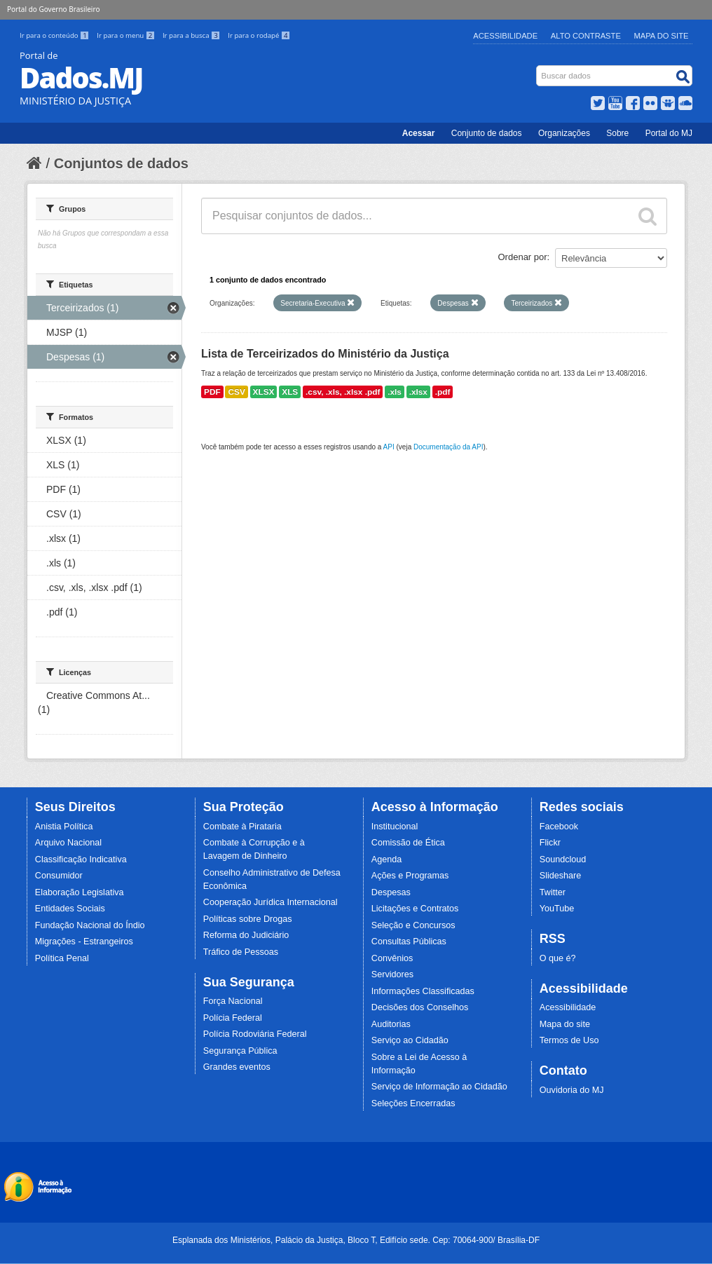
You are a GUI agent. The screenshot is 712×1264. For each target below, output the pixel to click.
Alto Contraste (586, 36)
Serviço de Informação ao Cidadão (439, 1087)
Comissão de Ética (408, 843)
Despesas (391, 892)
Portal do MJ (668, 133)
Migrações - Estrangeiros (84, 941)
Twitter (553, 892)
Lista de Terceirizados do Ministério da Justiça (325, 354)
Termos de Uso (569, 1040)
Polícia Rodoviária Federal (255, 1034)
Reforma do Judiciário (246, 935)
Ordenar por (522, 257)
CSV (236, 392)
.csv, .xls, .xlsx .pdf (343, 392)
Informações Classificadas (422, 991)
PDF (212, 392)
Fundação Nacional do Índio (90, 925)
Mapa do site (565, 1024)
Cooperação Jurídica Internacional (270, 902)
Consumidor (59, 876)
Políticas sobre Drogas (247, 919)
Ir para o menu (127, 35)
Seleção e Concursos (413, 925)
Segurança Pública (240, 1051)
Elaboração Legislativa (79, 892)
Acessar (418, 133)
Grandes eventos (237, 1067)
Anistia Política (64, 826)
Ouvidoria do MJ (572, 1090)
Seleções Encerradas (413, 1103)
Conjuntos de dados (121, 163)
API (389, 447)
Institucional (394, 826)
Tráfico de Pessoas (240, 952)
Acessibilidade (505, 36)
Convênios (392, 958)
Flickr (550, 843)
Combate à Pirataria (242, 826)
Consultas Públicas (408, 941)
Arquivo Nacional (68, 843)
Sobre (617, 133)
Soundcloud (563, 859)
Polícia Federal (232, 1018)
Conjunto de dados (486, 133)
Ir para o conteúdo (55, 35)
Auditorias (391, 1024)
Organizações (564, 133)
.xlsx (418, 392)
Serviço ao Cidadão (410, 1040)
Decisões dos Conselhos (420, 1007)
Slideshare (561, 876)
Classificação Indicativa (81, 859)
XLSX (264, 392)
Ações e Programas (410, 876)
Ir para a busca (192, 35)
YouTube (557, 908)
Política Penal (62, 958)
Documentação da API (448, 447)
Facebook (559, 826)
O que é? (558, 958)
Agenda (386, 859)
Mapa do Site (661, 36)
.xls (395, 392)
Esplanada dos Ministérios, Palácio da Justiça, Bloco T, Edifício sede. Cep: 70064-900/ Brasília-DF (356, 1240)
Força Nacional (233, 1001)
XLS (290, 392)
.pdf (443, 392)
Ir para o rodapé (259, 35)
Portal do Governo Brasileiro (53, 9)
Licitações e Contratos (415, 908)
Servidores (392, 974)
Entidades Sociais (70, 908)
